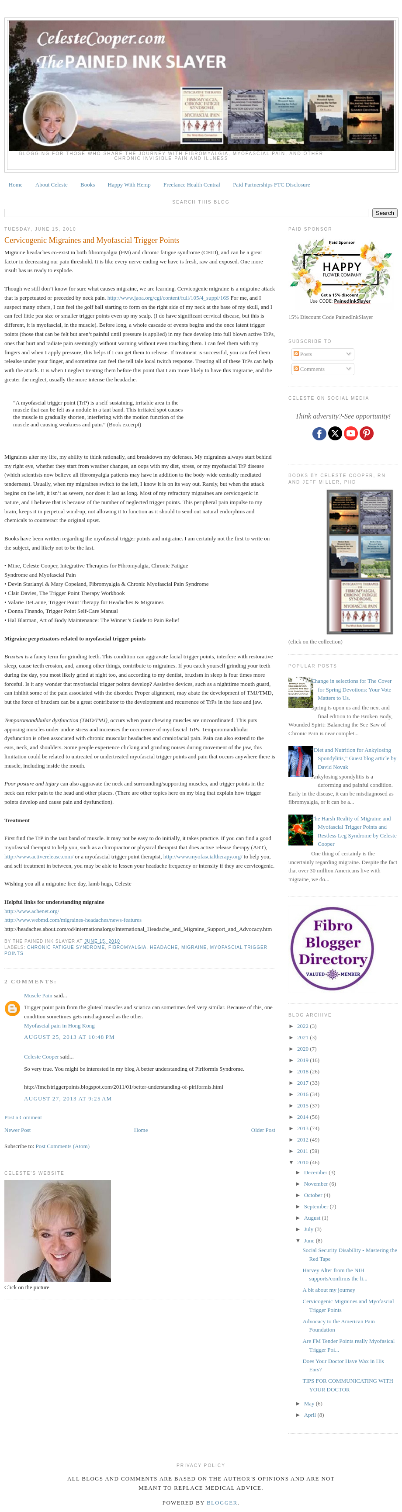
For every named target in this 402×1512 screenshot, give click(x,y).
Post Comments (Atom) (63, 1146)
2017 (303, 1083)
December (316, 1172)
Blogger (222, 1502)
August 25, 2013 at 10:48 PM (69, 1037)
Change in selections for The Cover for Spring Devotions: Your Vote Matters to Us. (351, 689)
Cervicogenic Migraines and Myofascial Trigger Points (92, 240)
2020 (303, 1048)
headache (164, 947)
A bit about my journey (328, 1290)
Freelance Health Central (191, 184)
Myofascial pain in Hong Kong (59, 1025)
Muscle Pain (38, 995)
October (314, 1195)
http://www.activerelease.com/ (38, 856)
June (310, 1240)
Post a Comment (23, 1117)
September (317, 1206)
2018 (303, 1071)
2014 (303, 1117)
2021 (303, 1037)
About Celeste (51, 184)
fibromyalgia (127, 947)
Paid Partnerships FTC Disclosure (271, 184)
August (313, 1217)
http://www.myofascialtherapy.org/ (203, 856)
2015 (303, 1105)
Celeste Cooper (41, 1056)
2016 (303, 1094)
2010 (303, 1162)
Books (87, 184)
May (310, 1403)
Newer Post (17, 1130)
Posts (303, 354)
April (311, 1415)
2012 (303, 1139)
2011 (303, 1151)
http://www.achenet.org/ (31, 911)
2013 (303, 1128)
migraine (194, 947)
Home (16, 184)
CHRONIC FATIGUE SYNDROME (66, 947)
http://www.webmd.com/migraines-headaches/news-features (73, 920)
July (309, 1229)
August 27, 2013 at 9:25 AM (68, 1098)
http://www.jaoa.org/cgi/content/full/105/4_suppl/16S (168, 297)
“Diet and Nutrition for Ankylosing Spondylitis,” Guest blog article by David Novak (353, 758)
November (316, 1183)
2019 (303, 1060)
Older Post (263, 1130)
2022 (303, 1026)
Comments (309, 369)
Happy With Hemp (129, 184)
